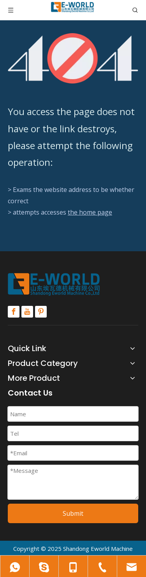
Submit (73, 513)
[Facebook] (13, 312)
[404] (73, 58)
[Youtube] (27, 312)
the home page (90, 212)
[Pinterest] (41, 312)
